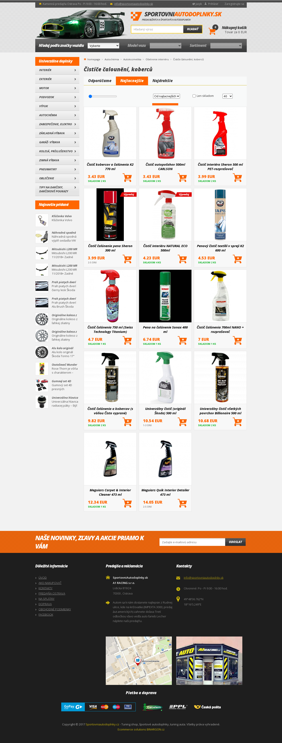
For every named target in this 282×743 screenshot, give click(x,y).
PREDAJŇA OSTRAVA (52, 593)
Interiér (45, 70)
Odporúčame (99, 80)
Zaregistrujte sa (234, 4)
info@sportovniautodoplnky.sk (133, 4)
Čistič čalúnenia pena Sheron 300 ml (110, 248)
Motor (44, 88)
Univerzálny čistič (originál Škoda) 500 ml (165, 410)
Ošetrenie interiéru (157, 59)
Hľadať (192, 29)
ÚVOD (43, 578)
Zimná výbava (49, 160)
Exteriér (45, 79)
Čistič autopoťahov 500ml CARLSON (165, 166)
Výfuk (43, 106)
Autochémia (48, 115)
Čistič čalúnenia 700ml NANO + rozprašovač (220, 329)
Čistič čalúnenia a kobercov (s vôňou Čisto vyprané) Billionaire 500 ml (110, 410)
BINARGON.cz (156, 729)
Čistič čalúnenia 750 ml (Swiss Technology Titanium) (110, 329)
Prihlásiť (213, 4)
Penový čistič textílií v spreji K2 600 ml (220, 248)
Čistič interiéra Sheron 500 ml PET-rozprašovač (220, 166)
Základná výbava (52, 133)
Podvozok (46, 97)
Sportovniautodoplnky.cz (102, 724)
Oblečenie (46, 178)
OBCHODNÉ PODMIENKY (55, 609)
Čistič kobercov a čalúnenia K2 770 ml (110, 166)
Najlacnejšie (132, 80)
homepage (93, 59)
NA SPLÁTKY (46, 599)
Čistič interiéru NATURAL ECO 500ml (165, 248)
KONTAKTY (45, 588)
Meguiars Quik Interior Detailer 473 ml (165, 492)
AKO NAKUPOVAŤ (50, 583)
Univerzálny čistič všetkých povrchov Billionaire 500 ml (220, 410)
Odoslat (235, 542)
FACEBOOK (46, 614)
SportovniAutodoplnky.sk (176, 16)
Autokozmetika (132, 59)
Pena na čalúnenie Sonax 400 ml (165, 329)
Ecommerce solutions (132, 729)
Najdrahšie (162, 80)
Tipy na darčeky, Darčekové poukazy (53, 189)
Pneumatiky (48, 169)
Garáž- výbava (49, 142)
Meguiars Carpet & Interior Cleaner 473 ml (110, 492)
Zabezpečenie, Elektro (55, 124)
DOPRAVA (45, 604)
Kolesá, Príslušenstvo (55, 151)
